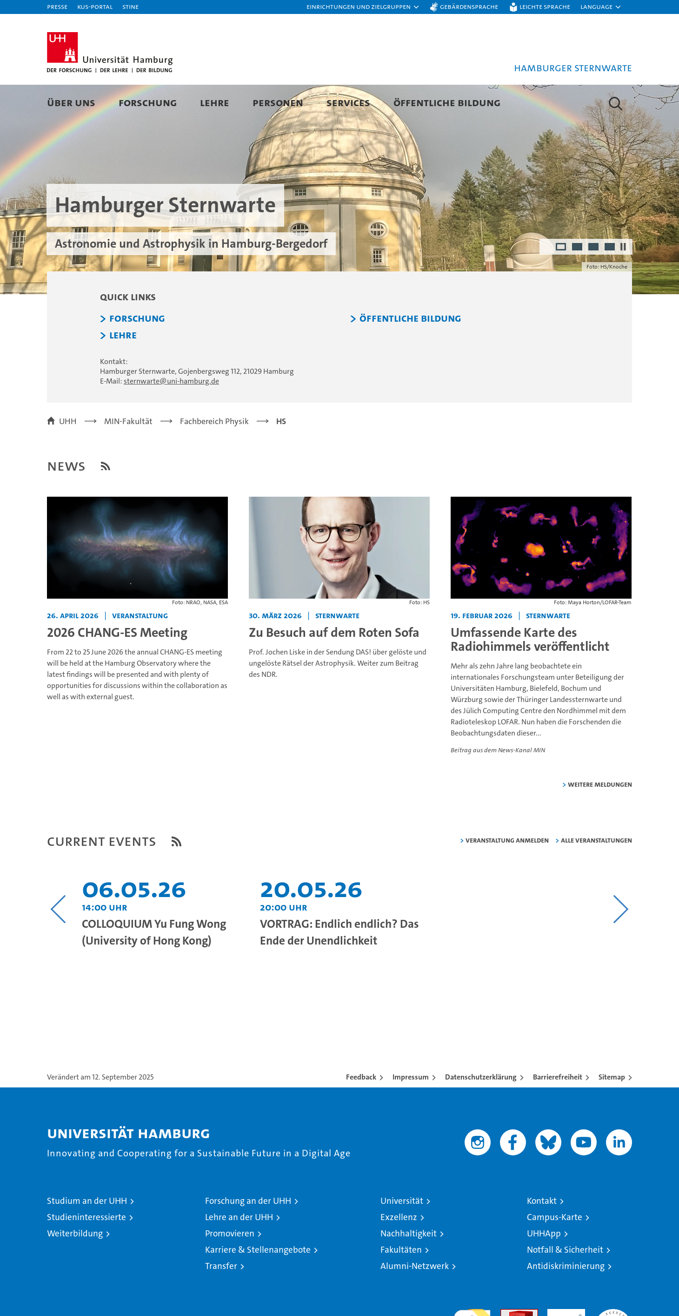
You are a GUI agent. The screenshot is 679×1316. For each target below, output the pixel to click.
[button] (363, 7)
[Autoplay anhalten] (623, 280)
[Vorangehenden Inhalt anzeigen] (58, 943)
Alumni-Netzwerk (414, 1299)
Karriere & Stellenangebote (258, 1283)
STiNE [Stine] (130, 6)
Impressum (411, 1110)
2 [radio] (577, 281)
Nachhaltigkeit (408, 1267)
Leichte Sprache (544, 6)
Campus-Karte (554, 1250)
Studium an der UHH (87, 1234)
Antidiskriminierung (566, 1299)
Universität (401, 1234)
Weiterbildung (75, 1267)
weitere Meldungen (600, 818)
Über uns (71, 102)
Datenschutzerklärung (481, 1110)
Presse (57, 6)
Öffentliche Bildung (446, 102)
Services (348, 102)
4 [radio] (610, 281)
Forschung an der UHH (248, 1234)
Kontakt (542, 1234)
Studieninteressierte (86, 1250)
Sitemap (612, 1110)
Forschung (148, 102)
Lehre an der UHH (239, 1250)
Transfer (221, 1299)
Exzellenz (398, 1250)
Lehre (214, 102)
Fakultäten (401, 1283)
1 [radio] (561, 281)
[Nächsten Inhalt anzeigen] (620, 943)
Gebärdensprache (469, 6)
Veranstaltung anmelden (507, 873)
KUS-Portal (95, 6)
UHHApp (544, 1267)
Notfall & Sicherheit (565, 1283)
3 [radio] (594, 281)
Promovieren (229, 1267)
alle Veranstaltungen (596, 873)
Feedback (361, 1110)
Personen (278, 102)
